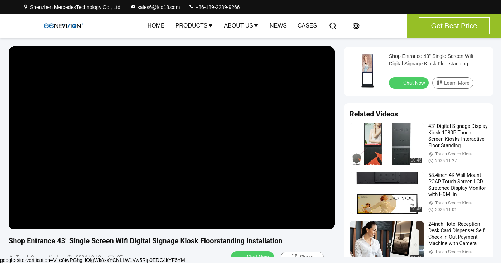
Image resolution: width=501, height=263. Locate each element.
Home (156, 26)
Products (194, 26)
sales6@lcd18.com (155, 7)
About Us (241, 26)
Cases (307, 26)
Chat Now (253, 256)
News (278, 26)
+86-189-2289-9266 (214, 7)
